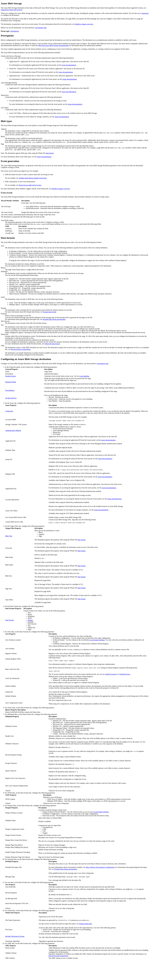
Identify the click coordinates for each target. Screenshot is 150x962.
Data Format (9, 620)
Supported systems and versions (11, 10)
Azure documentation (69, 65)
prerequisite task (40, 28)
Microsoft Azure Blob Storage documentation (53, 45)
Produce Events (10, 376)
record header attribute (97, 640)
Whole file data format (52, 344)
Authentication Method (13, 430)
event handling (84, 376)
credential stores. (124, 675)
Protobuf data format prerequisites (54, 319)
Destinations (15, 31)
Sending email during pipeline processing (32, 178)
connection (145, 13)
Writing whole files (85, 925)
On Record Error (11, 398)
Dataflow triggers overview (84, 24)
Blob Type (8, 536)
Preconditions (9, 390)
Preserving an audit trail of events (30, 185)
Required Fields (10, 382)
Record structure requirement (20, 349)
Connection (9, 411)
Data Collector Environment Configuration (100, 868)
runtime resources (111, 675)
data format (50, 153)
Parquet (30, 620)
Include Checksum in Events (14, 937)
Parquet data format (49, 312)
